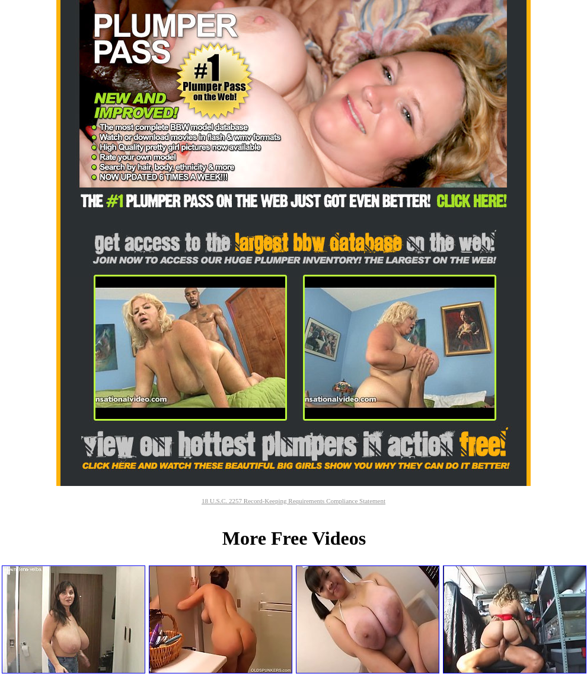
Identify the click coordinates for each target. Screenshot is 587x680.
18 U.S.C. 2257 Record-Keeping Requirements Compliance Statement (293, 500)
